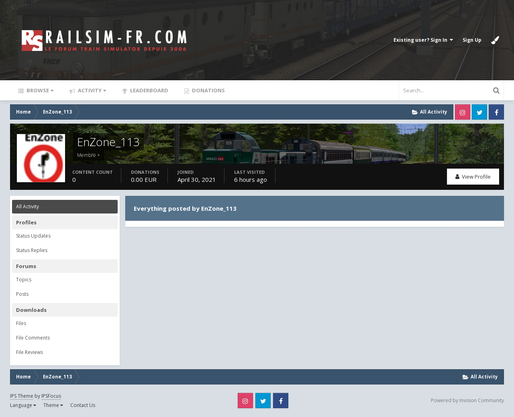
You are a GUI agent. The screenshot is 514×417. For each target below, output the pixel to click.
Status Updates (33, 235)
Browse (39, 90)
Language (23, 405)
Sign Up (472, 40)
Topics (23, 279)
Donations (208, 90)
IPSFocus (51, 396)
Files (21, 323)
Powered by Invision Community (467, 400)
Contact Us (82, 405)
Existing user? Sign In (423, 40)
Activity (91, 90)
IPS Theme (21, 396)
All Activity (27, 206)
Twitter (479, 112)
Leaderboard (148, 90)
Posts (22, 294)
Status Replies (31, 250)
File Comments (33, 337)
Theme (53, 405)
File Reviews (29, 352)
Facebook (496, 112)
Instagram (462, 112)
